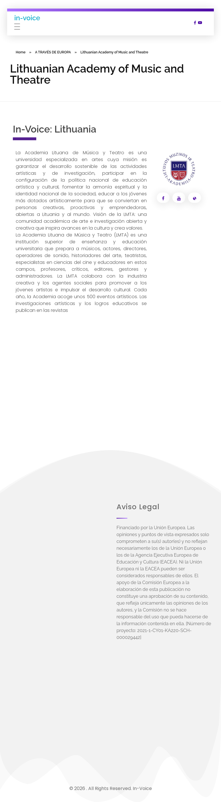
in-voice (27, 17)
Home (20, 52)
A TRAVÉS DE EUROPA (53, 52)
